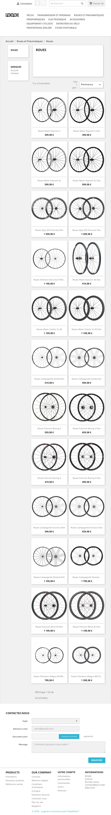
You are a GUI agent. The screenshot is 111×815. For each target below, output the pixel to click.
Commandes (64, 783)
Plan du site (37, 802)
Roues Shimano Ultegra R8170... (86, 676)
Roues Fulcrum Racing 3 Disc (87, 428)
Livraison (36, 776)
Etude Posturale (66, 27)
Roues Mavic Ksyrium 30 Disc (87, 279)
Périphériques (36, 19)
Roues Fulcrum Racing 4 (49, 478)
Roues (14, 50)
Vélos (30, 15)
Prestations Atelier (39, 27)
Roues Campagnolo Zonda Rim (49, 378)
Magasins (36, 806)
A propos (36, 791)
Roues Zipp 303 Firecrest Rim (49, 230)
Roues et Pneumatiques (89, 15)
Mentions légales (40, 780)
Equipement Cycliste (40, 23)
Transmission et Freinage (54, 15)
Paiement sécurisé (40, 794)
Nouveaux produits (15, 780)
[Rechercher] (67, 3)
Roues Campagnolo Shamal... (87, 577)
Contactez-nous (39, 798)
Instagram (44, 3)
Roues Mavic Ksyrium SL (49, 180)
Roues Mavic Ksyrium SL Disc (87, 180)
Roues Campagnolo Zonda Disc (87, 378)
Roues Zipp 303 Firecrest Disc (86, 230)
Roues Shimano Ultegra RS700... (49, 676)
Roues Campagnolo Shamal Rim (49, 577)
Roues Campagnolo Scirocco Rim (49, 527)
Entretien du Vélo (67, 23)
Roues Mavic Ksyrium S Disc (86, 131)
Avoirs (61, 786)
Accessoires (77, 19)
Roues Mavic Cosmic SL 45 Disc (87, 329)
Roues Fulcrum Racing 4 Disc (87, 478)
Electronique (57, 19)
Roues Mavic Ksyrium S (49, 131)
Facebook (37, 3)
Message (23, 744)
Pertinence (91, 84)
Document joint (20, 736)
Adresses (62, 790)
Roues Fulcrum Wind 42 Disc (86, 626)
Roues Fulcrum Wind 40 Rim (49, 626)
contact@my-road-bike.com (95, 786)
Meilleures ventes (14, 784)
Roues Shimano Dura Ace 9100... (49, 279)
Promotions (11, 776)
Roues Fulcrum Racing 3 (49, 428)
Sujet (25, 721)
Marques (16, 67)
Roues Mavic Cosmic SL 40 (49, 329)
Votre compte (66, 772)
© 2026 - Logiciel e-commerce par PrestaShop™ (55, 811)
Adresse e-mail (20, 728)
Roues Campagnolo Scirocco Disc (87, 527)
